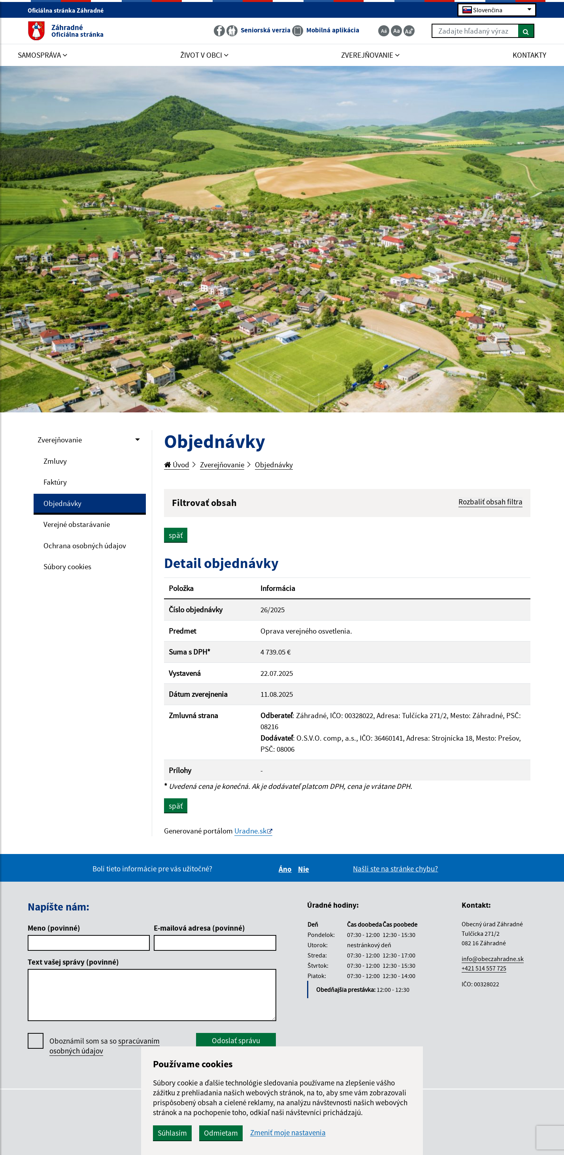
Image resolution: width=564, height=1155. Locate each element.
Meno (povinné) (54, 928)
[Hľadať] (526, 31)
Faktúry (55, 482)
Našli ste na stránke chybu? (395, 868)
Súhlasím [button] (172, 1133)
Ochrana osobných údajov (84, 545)
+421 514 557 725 (484, 968)
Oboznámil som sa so (104, 1046)
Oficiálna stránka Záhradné (69, 10)
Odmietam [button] (221, 1133)
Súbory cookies (67, 566)
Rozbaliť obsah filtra (490, 501)
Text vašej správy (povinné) (73, 962)
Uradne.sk (250, 830)
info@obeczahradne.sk (493, 959)
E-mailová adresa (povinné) (199, 928)
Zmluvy (55, 461)
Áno (286, 869)
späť (176, 535)
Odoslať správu (236, 1040)
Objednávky (62, 503)
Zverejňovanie (60, 439)
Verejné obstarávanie (76, 524)
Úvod (176, 464)
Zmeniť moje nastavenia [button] (288, 1132)
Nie (304, 869)
